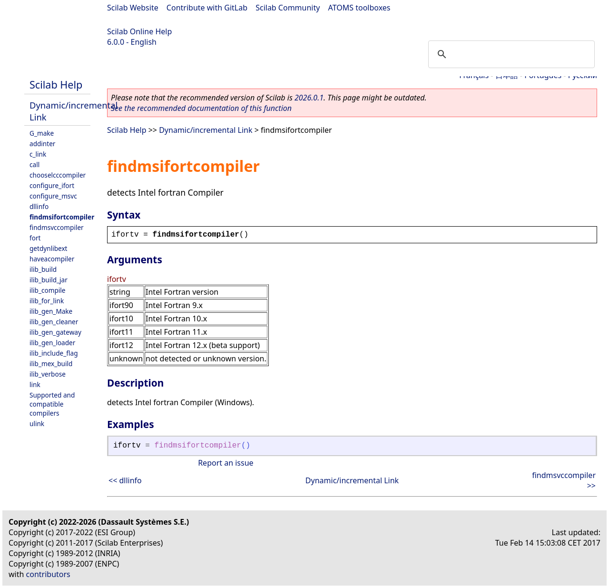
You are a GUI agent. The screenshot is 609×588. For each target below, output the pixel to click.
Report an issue (225, 463)
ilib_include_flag (53, 353)
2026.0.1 (309, 97)
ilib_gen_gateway (55, 332)
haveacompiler (51, 258)
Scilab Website (132, 7)
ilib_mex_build (50, 363)
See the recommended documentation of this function (201, 108)
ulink (36, 423)
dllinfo (39, 206)
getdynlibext (48, 248)
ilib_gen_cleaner (53, 321)
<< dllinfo (125, 480)
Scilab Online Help (139, 31)
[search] (510, 54)
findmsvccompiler (56, 227)
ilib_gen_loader (52, 342)
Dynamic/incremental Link (205, 130)
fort (34, 237)
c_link (37, 154)
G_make (41, 133)
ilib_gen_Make (50, 311)
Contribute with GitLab (207, 7)
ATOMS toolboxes (359, 7)
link (34, 384)
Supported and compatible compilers (52, 404)
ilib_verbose (47, 374)
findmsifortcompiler (61, 216)
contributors (48, 574)
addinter (42, 143)
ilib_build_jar (48, 279)
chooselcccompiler (57, 174)
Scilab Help (55, 84)
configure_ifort (51, 185)
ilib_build (43, 269)
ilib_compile (47, 290)
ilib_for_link (46, 300)
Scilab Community (287, 7)
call (34, 164)
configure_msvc (53, 195)
